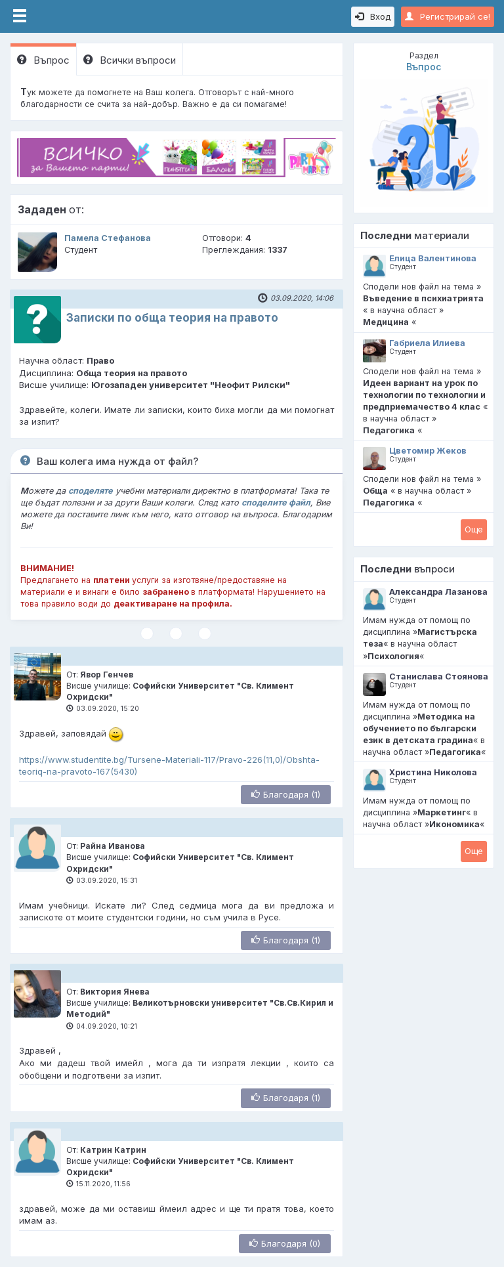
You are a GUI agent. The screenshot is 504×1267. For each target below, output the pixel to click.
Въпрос (43, 60)
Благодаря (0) (284, 1243)
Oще (474, 529)
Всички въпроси (129, 60)
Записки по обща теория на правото (172, 317)
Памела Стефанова (107, 238)
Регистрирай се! (447, 16)
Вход (372, 16)
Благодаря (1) (285, 794)
